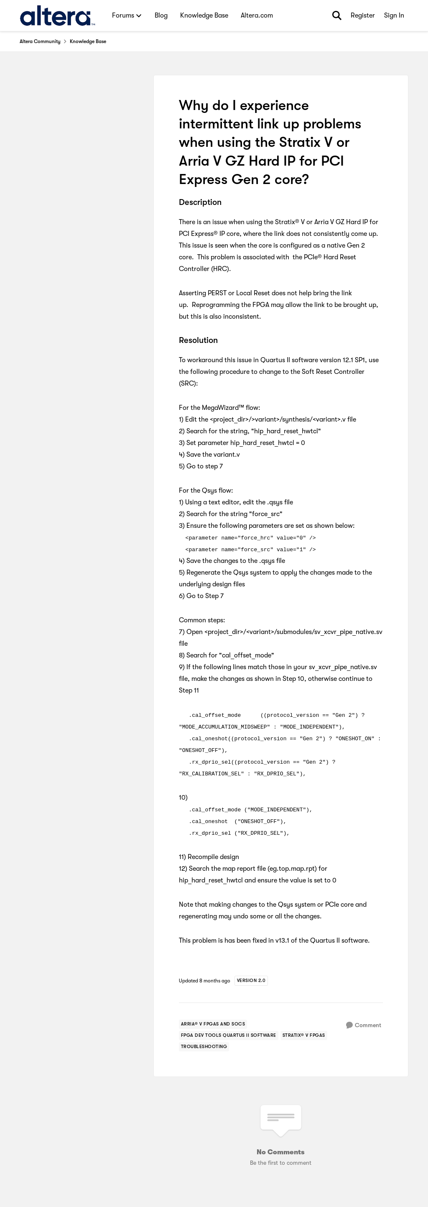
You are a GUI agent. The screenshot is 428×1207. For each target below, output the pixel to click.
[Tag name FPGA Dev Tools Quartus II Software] (228, 1035)
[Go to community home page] (57, 15)
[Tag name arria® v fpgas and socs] (213, 1024)
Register (363, 15)
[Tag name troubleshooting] (204, 1046)
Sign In (394, 15)
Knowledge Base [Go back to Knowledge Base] (88, 41)
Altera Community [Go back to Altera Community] (40, 41)
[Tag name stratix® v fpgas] (303, 1035)
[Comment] (363, 1025)
